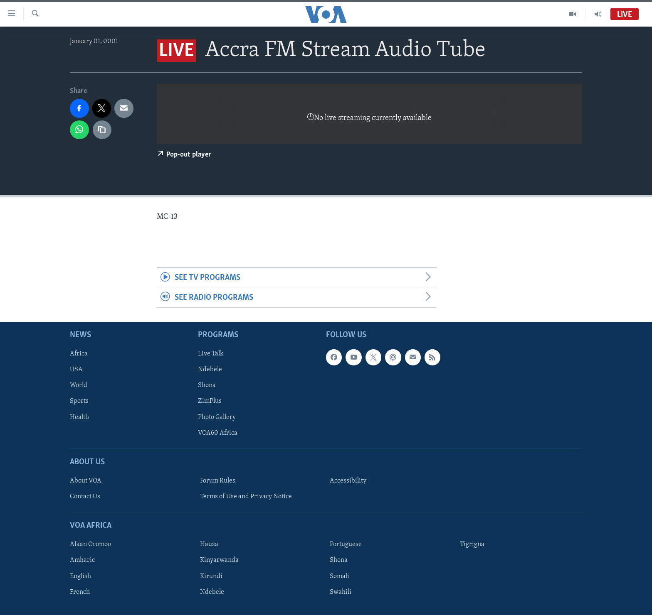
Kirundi (211, 576)
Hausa (209, 544)
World (78, 385)
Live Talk (211, 353)
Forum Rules (217, 481)
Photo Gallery (217, 417)
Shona (207, 385)
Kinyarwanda (219, 560)
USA (76, 369)
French (80, 592)
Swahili (340, 592)
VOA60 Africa (217, 433)
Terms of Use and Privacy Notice (246, 496)
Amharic (82, 560)
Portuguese (346, 544)
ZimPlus (210, 401)
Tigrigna (472, 544)
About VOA (85, 481)
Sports (79, 401)
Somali (339, 576)
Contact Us (85, 496)
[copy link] (102, 130)
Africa (79, 353)
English (80, 576)
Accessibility (348, 481)
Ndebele (210, 369)
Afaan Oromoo (90, 544)
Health (79, 417)
